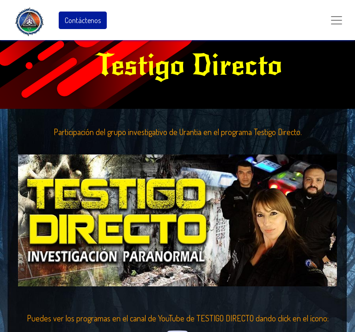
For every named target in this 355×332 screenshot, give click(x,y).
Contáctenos (83, 20)
